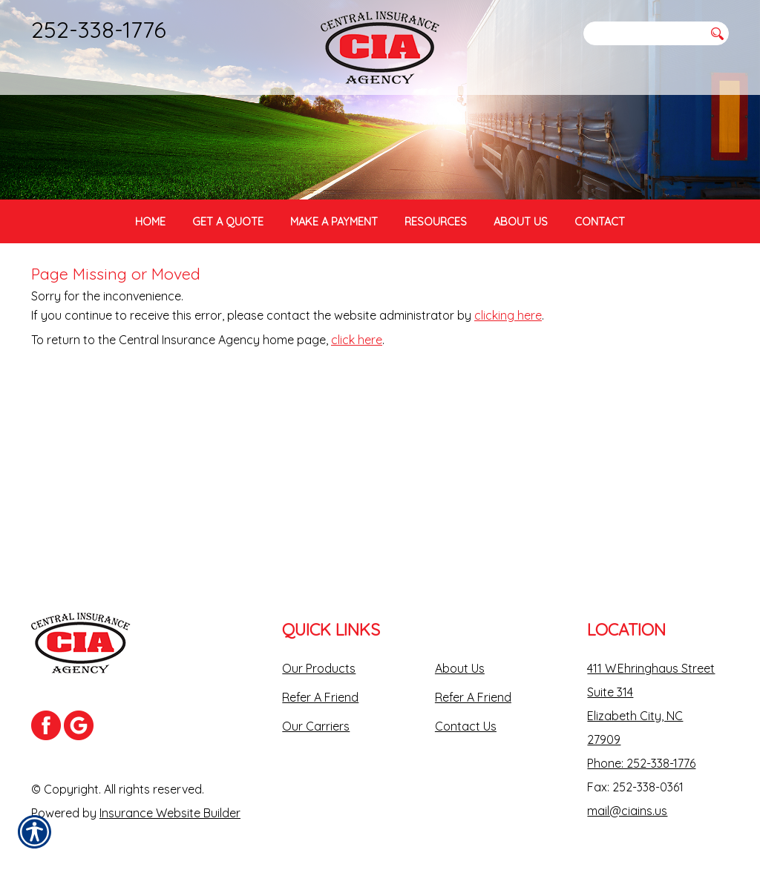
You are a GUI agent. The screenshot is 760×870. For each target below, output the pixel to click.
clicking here (508, 359)
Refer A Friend (320, 686)
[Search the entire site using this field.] (643, 33)
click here (356, 383)
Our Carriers (316, 715)
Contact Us (466, 715)
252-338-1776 (98, 29)
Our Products (319, 657)
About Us (460, 657)
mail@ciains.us (627, 800)
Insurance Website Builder (169, 802)
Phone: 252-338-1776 (641, 752)
